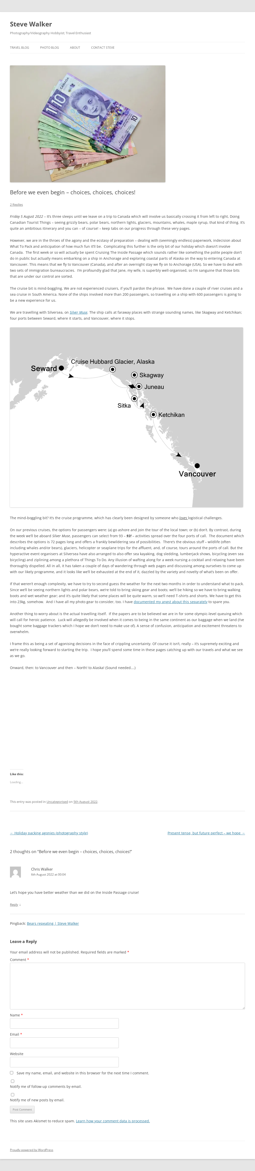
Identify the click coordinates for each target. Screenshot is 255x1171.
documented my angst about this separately (170, 601)
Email (16, 1034)
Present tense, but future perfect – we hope (206, 833)
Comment (19, 959)
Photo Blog (49, 47)
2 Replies (16, 204)
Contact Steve (103, 47)
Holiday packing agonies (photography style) (49, 833)
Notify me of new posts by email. (37, 1100)
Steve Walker (31, 23)
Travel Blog (19, 47)
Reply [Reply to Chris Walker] (14, 904)
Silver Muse (78, 312)
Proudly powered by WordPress (31, 1150)
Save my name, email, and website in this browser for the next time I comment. (83, 1073)
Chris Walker (42, 869)
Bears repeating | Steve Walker (53, 923)
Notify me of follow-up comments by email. (46, 1086)
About (75, 47)
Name (16, 1015)
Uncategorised (57, 801)
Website (16, 1053)
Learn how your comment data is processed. (113, 1121)
